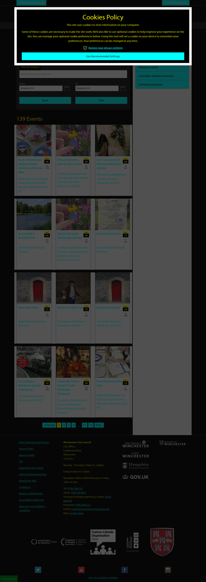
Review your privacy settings (103, 47)
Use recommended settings (103, 56)
